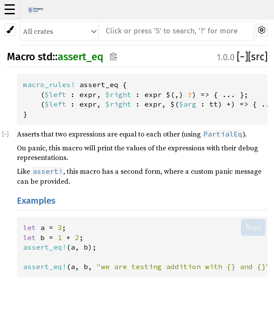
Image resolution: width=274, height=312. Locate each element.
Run (253, 227)
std (45, 57)
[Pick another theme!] (10, 29)
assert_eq (80, 57)
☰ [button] (9, 9)
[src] (257, 57)
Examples (36, 200)
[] (242, 57)
